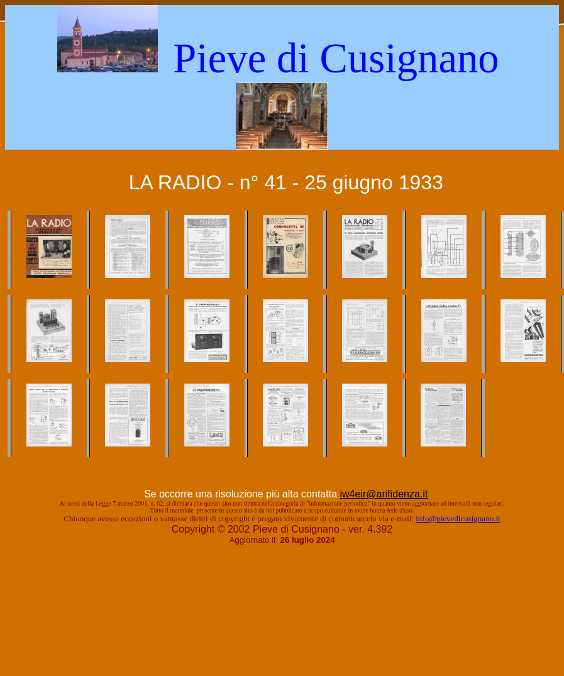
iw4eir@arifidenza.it (384, 494)
